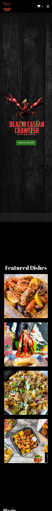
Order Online (26, 142)
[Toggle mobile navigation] (48, 6)
